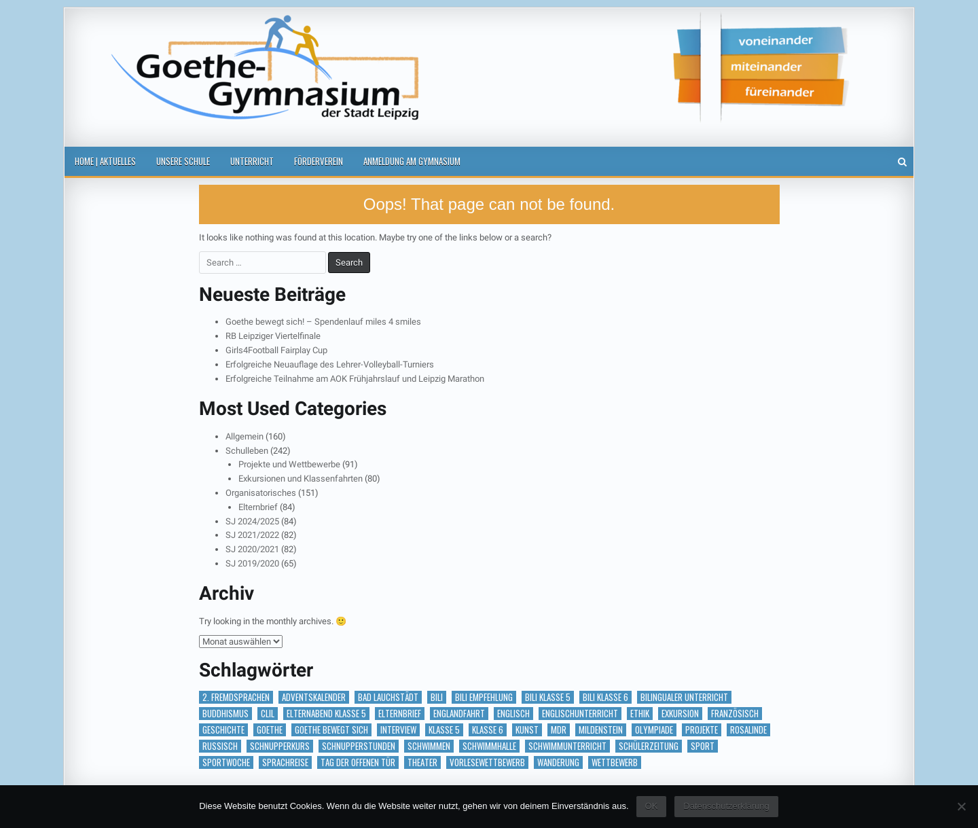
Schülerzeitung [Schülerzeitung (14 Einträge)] (648, 746)
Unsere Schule (183, 161)
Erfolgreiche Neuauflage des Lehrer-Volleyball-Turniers (329, 364)
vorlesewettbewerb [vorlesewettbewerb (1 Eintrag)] (487, 762)
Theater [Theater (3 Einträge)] (422, 762)
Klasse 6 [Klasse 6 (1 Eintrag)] (487, 729)
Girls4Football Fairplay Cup (276, 350)
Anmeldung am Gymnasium (411, 161)
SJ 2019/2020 (252, 563)
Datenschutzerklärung (726, 806)
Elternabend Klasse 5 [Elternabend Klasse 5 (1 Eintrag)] (326, 713)
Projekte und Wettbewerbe (289, 464)
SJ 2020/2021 (252, 549)
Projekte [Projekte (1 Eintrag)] (701, 729)
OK (651, 806)
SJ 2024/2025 (252, 521)
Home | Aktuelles (105, 161)
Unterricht (252, 161)
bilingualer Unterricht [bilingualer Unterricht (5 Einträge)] (684, 697)
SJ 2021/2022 (252, 535)
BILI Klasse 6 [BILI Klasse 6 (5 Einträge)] (605, 697)
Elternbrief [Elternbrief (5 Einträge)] (399, 713)
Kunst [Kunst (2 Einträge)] (527, 729)
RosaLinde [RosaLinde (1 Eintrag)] (748, 729)
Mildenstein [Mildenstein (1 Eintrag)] (601, 729)
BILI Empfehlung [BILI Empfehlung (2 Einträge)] (484, 697)
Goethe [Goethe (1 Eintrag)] (270, 729)
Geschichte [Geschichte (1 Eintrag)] (223, 729)
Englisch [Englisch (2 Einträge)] (513, 713)
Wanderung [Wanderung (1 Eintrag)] (558, 762)
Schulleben (246, 451)
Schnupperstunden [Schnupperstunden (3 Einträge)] (358, 746)
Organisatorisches (260, 493)
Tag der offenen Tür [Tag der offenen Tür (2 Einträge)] (358, 762)
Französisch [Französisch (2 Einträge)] (735, 713)
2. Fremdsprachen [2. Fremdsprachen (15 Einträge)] (236, 697)
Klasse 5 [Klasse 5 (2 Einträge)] (444, 729)
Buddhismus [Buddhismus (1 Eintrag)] (225, 713)
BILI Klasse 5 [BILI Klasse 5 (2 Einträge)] (547, 697)
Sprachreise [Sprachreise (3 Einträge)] (285, 762)
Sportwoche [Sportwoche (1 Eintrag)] (226, 762)
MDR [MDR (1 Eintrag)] (558, 729)
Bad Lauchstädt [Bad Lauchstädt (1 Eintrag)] (388, 697)
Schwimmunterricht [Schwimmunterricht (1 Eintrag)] (567, 746)
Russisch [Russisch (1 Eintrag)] (220, 746)
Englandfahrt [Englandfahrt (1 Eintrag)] (459, 713)
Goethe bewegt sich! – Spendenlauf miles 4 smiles (323, 322)
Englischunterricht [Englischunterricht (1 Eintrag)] (580, 713)
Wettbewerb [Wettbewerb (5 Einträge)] (615, 762)
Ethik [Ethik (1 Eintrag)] (639, 713)
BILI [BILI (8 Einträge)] (437, 697)
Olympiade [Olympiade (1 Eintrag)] (654, 729)
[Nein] (961, 806)
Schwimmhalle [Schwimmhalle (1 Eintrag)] (489, 746)
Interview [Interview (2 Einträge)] (398, 729)
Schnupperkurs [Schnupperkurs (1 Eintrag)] (280, 746)
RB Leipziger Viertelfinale (273, 336)
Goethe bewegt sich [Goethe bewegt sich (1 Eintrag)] (331, 729)
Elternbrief (258, 507)
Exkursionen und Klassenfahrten (300, 478)
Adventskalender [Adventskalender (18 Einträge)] (314, 697)
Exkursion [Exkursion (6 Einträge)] (680, 713)
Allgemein (244, 436)
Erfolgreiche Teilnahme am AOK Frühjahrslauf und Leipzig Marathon (354, 379)
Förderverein (318, 161)
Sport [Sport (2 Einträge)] (702, 746)
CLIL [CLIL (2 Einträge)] (267, 713)
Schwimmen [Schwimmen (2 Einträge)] (429, 746)
